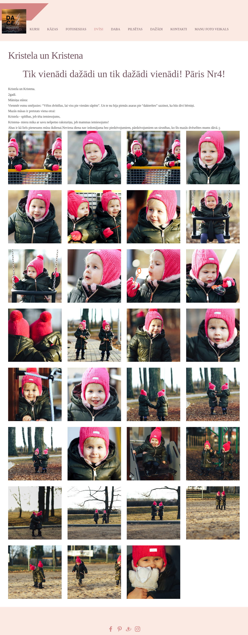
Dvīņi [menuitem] (101, 26)
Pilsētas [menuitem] (138, 26)
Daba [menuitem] (118, 26)
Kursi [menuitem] (38, 26)
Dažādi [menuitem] (159, 26)
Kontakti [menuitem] (182, 26)
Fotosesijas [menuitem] (79, 26)
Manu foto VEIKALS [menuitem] (215, 26)
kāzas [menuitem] (55, 26)
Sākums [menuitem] (18, 26)
